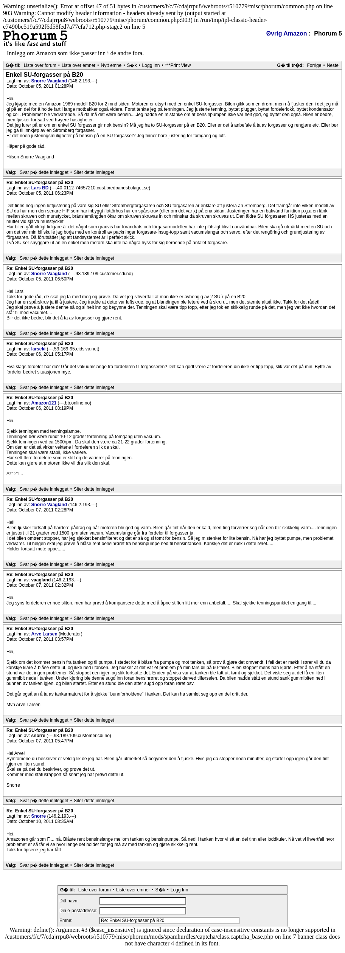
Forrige (314, 65)
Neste (333, 65)
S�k (132, 65)
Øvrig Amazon (286, 33)
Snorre (39, 816)
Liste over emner (78, 65)
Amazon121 (44, 403)
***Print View (178, 65)
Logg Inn (151, 65)
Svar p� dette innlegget (44, 172)
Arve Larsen (45, 634)
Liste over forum (40, 65)
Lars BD (40, 188)
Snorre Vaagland (49, 81)
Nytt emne (111, 65)
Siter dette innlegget (94, 172)
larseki (39, 349)
